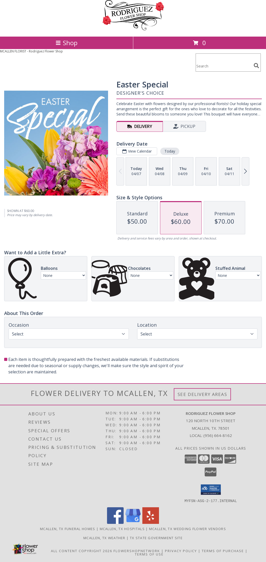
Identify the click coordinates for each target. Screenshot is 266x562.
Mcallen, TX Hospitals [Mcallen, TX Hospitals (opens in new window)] (122, 528)
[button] (211, 489)
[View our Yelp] (150, 522)
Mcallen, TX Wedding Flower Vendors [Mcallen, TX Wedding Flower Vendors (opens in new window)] (187, 528)
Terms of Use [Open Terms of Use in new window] (149, 554)
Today (169, 151)
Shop (66, 42)
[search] (256, 65)
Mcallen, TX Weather (104, 537)
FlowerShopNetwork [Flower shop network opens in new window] (137, 550)
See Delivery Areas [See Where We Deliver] (202, 394)
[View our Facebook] (115, 522)
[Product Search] (223, 65)
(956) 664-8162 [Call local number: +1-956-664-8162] (217, 435)
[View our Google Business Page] (133, 522)
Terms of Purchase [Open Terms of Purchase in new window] (223, 550)
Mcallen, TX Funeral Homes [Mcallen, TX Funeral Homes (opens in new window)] (67, 528)
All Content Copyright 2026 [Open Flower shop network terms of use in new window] (81, 550)
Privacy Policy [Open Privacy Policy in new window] (181, 550)
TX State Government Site (156, 537)
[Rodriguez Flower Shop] (133, 28)
